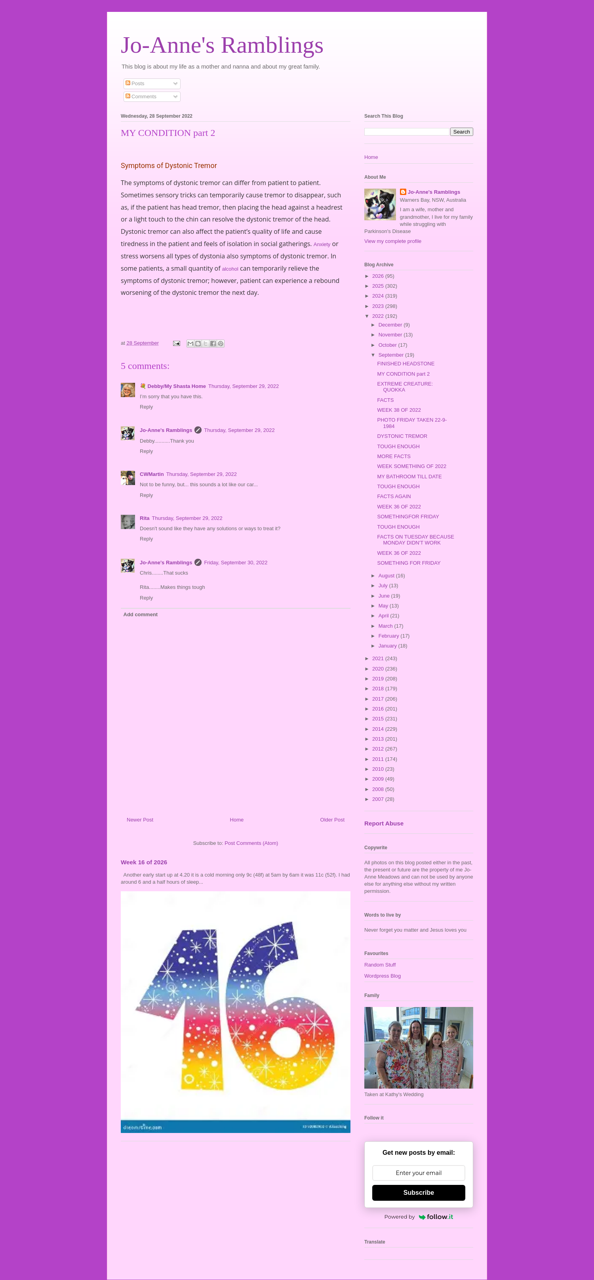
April (384, 616)
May (384, 606)
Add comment (141, 614)
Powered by (419, 1216)
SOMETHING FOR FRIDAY (408, 563)
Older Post (332, 820)
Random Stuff (380, 965)
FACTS (385, 400)
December (391, 325)
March (386, 626)
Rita (145, 518)
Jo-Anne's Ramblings (222, 45)
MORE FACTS (394, 456)
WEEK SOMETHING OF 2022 (411, 466)
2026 (378, 276)
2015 (378, 719)
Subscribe (419, 1192)
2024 (378, 296)
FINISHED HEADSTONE (405, 364)
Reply (146, 407)
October (388, 345)
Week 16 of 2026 (144, 862)
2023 (378, 306)
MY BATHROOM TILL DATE (409, 477)
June (385, 596)
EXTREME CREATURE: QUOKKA (405, 387)
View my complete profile (392, 241)
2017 (378, 699)
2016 (378, 709)
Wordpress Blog (382, 976)
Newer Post (140, 820)
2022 (378, 316)
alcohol (230, 269)
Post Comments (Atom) (251, 843)
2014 (378, 729)
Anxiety (322, 244)
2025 (378, 286)
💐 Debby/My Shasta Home (173, 386)
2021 (378, 658)
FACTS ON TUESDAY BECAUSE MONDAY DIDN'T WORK (415, 540)
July (384, 585)
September (392, 355)
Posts (135, 83)
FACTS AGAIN (394, 496)
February (390, 636)
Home (237, 820)
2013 (378, 739)
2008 (378, 789)
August (387, 576)
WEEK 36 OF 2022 (399, 507)
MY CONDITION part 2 (403, 374)
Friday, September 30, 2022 (235, 562)
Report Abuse (384, 823)
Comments (141, 96)
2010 (378, 769)
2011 (378, 759)
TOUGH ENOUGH (398, 446)
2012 (378, 749)
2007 (378, 799)
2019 (378, 679)
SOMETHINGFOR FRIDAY (408, 517)
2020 (378, 669)
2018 (378, 689)
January (388, 646)
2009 (378, 779)
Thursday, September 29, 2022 (243, 386)
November (391, 335)
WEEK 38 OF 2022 (399, 410)
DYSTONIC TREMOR (402, 436)
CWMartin (152, 474)
